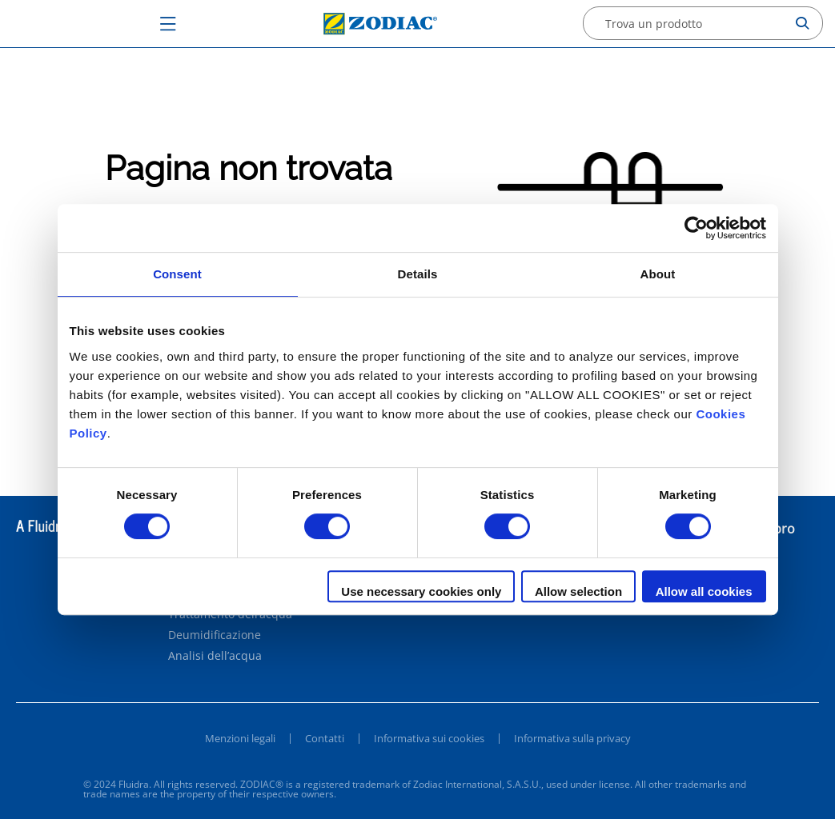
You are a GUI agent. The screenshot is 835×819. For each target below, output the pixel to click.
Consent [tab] (177, 274)
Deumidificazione (214, 635)
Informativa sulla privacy (572, 738)
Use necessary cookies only (421, 591)
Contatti (324, 738)
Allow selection (578, 591)
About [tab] (658, 274)
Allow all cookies (704, 591)
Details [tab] (418, 274)
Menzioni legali (240, 738)
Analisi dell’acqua (215, 655)
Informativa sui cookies (429, 738)
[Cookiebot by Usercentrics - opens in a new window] (696, 228)
